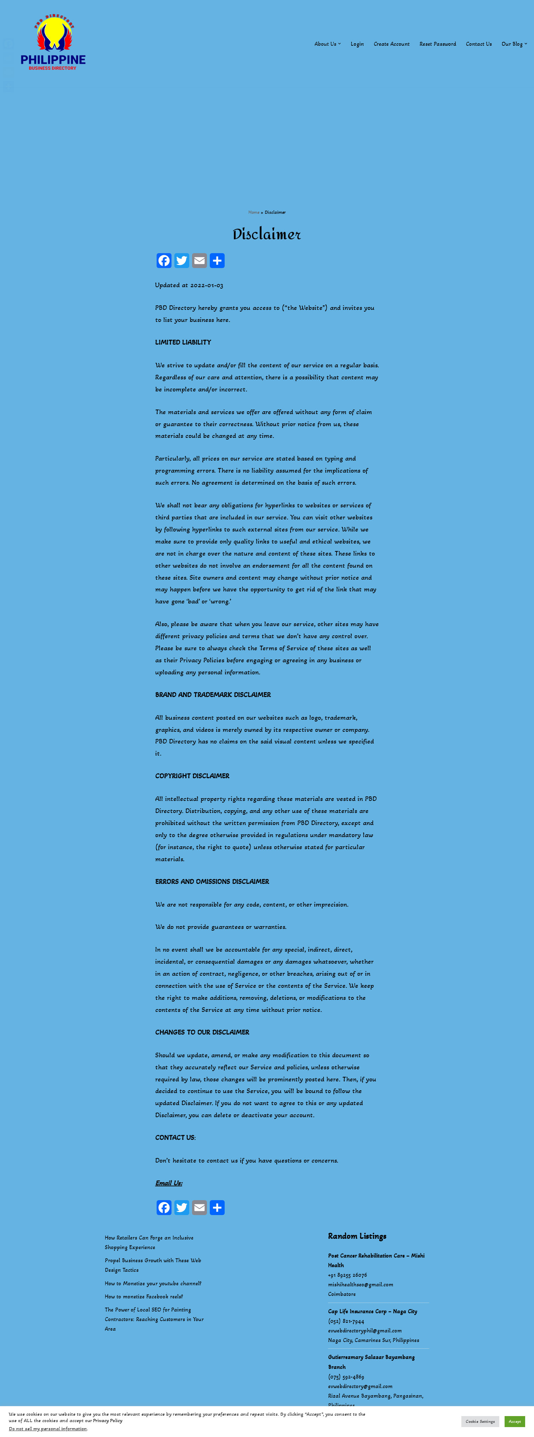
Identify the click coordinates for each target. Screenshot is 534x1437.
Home (253, 212)
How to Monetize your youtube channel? (153, 1285)
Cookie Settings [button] (480, 1421)
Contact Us (479, 43)
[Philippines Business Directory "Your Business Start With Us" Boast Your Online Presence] (55, 43)
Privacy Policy (107, 1420)
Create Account (392, 43)
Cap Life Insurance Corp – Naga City (372, 1313)
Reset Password (438, 43)
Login (357, 43)
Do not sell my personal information (48, 1429)
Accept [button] (515, 1421)
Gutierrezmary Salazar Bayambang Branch (371, 1364)
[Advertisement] (267, 137)
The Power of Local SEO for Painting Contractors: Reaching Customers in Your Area (154, 1321)
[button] (339, 43)
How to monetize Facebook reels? (144, 1298)
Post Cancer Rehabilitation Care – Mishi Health (376, 1262)
